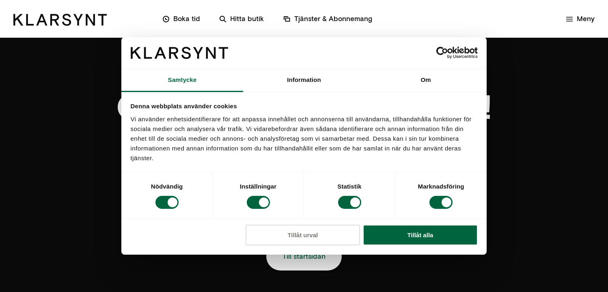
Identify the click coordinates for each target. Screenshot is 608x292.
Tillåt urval (302, 235)
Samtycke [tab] (182, 79)
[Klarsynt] (60, 18)
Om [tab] (425, 79)
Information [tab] (304, 79)
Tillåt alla (420, 235)
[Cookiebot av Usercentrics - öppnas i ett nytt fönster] (442, 53)
